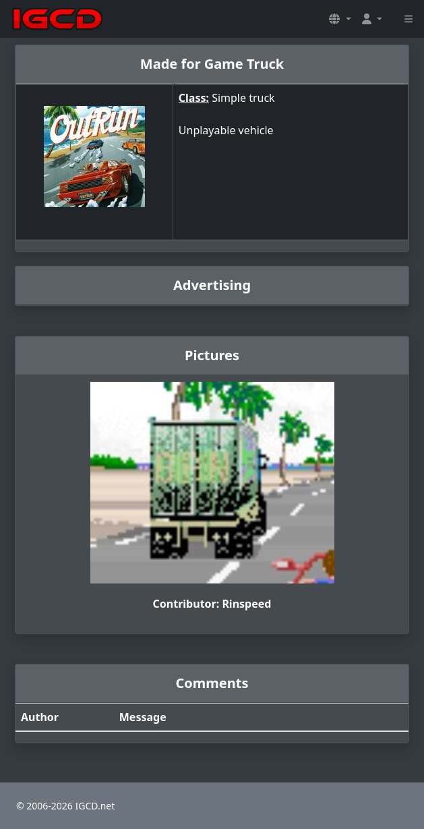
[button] (340, 18)
